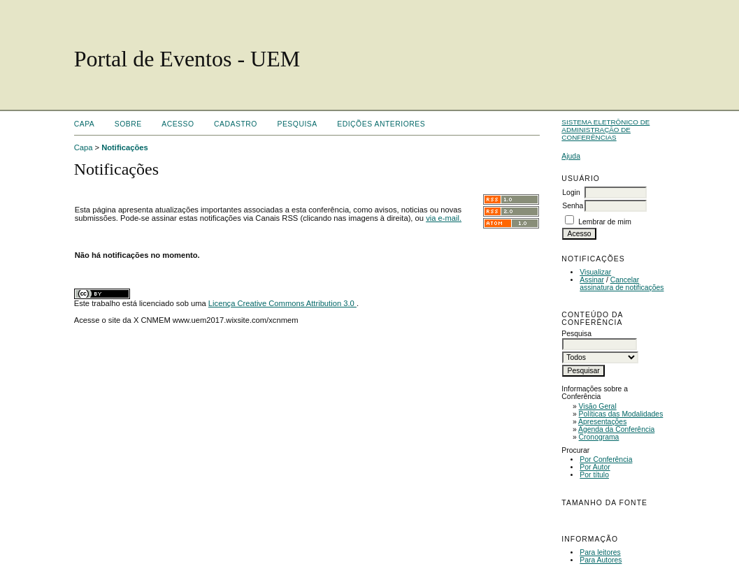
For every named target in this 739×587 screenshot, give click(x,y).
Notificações (124, 147)
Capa (84, 124)
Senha (572, 206)
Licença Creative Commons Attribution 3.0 (282, 303)
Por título (594, 475)
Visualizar (595, 272)
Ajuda (570, 156)
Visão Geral (598, 406)
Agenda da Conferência (616, 429)
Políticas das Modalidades (621, 414)
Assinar (592, 280)
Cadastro (235, 124)
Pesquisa (297, 124)
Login (571, 192)
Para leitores (600, 552)
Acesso (178, 124)
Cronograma (599, 437)
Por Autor (595, 467)
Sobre (128, 124)
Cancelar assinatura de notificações (621, 283)
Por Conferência (606, 459)
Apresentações (602, 422)
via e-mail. (443, 218)
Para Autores (601, 560)
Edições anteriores (381, 124)
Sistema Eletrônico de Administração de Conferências (605, 129)
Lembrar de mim (604, 222)
